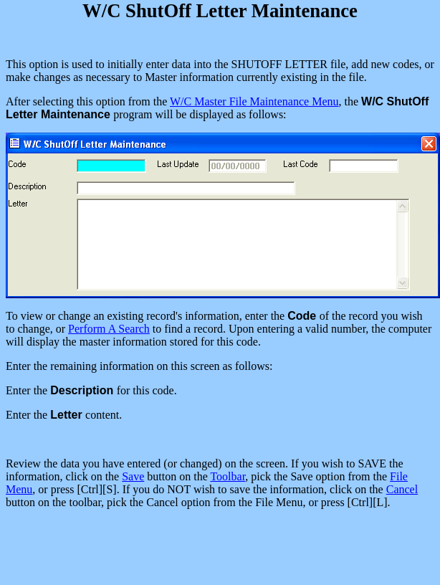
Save (133, 476)
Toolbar (227, 476)
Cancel (402, 489)
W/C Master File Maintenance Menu (254, 101)
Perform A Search (109, 329)
